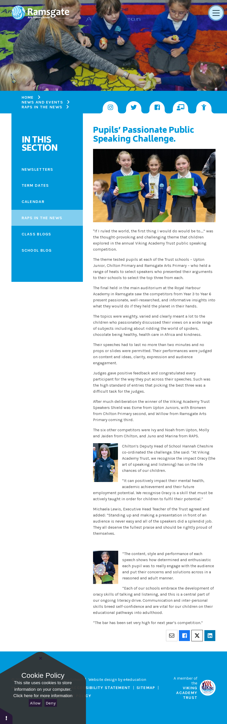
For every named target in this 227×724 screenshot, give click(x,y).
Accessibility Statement (100, 687)
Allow (35, 702)
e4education (134, 679)
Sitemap (146, 687)
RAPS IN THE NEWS (42, 107)
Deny (51, 702)
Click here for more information (42, 695)
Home (28, 97)
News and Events (42, 102)
